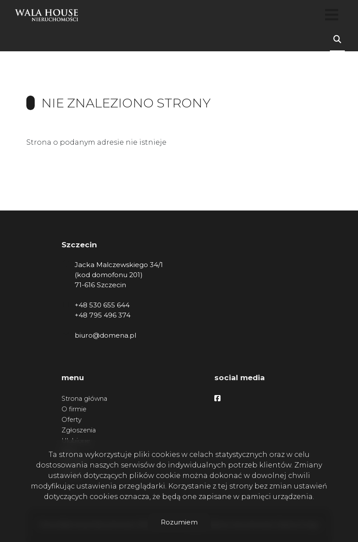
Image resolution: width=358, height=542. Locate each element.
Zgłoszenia (78, 430)
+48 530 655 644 (102, 305)
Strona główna (84, 399)
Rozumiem (179, 522)
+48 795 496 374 (102, 315)
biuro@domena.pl (105, 335)
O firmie (74, 409)
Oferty (71, 420)
